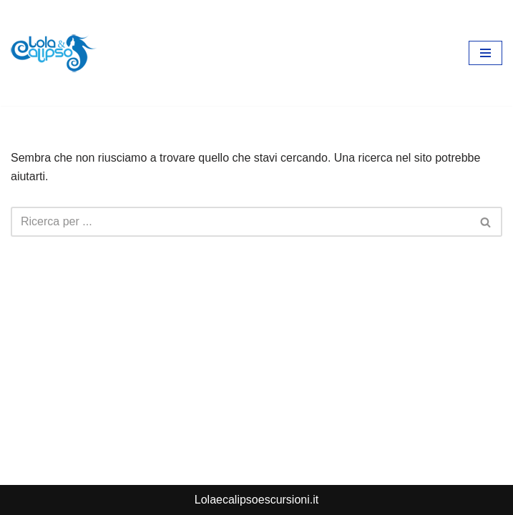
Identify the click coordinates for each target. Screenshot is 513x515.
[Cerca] (240, 222)
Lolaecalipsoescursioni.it (256, 500)
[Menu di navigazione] (485, 53)
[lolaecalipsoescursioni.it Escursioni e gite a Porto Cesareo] (54, 53)
